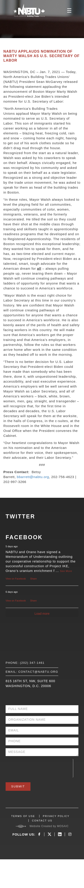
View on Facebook (16, 578)
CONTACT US (42, 820)
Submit (18, 786)
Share (33, 578)
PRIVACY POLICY (56, 816)
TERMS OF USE (23, 816)
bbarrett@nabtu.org (33, 477)
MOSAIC (63, 826)
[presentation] (39, 767)
